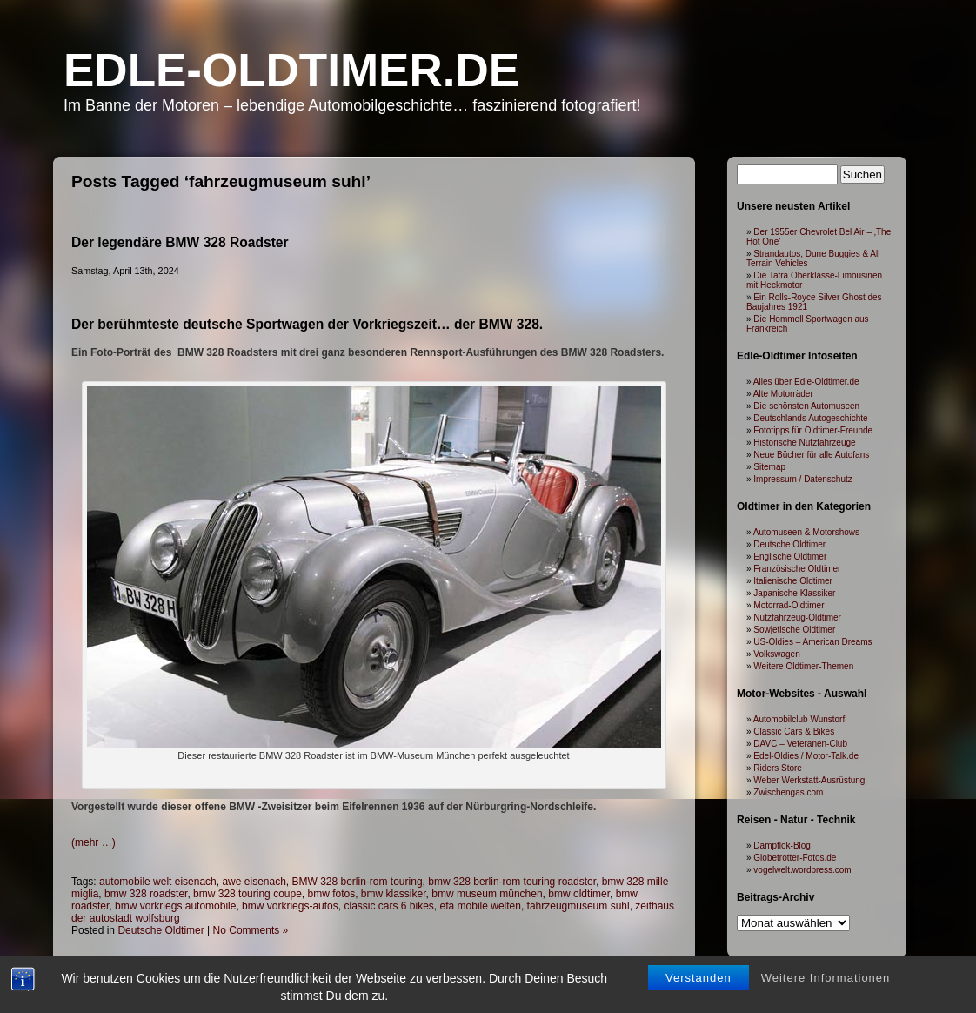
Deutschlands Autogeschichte (810, 418)
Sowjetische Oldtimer (794, 629)
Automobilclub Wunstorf (799, 719)
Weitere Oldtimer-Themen (803, 666)
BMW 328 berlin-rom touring (357, 881)
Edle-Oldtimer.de (291, 70)
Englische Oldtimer (789, 556)
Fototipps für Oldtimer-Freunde (812, 430)
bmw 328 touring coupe (247, 894)
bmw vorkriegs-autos (290, 906)
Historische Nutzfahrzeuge (804, 442)
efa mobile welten (480, 906)
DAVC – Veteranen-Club (800, 743)
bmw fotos (332, 894)
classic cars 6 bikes (388, 906)
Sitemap (769, 467)
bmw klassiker (393, 894)
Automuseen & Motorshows (806, 532)
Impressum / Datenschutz (802, 479)
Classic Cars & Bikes (793, 731)
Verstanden (698, 985)
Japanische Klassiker (794, 593)
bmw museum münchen (486, 894)
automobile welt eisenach (158, 881)
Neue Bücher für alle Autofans (811, 455)
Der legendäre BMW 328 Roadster (180, 242)
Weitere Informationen (826, 985)
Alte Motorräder (783, 394)
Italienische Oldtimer (792, 581)
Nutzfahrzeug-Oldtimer (797, 617)
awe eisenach (253, 881)
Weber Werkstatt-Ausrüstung (809, 780)
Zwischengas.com (788, 792)
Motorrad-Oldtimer (788, 605)
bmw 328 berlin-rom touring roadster (512, 881)
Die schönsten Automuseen (806, 406)
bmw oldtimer (579, 894)
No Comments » (251, 930)
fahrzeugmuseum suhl (578, 906)
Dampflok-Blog (782, 845)
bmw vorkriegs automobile (175, 906)
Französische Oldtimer (796, 569)
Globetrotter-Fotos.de (794, 857)
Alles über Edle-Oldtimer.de (806, 381)
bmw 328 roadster (145, 894)
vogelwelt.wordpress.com (802, 870)
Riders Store (777, 768)
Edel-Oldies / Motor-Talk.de (806, 756)
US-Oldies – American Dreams (812, 642)
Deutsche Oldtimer (160, 930)
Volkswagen (776, 654)
